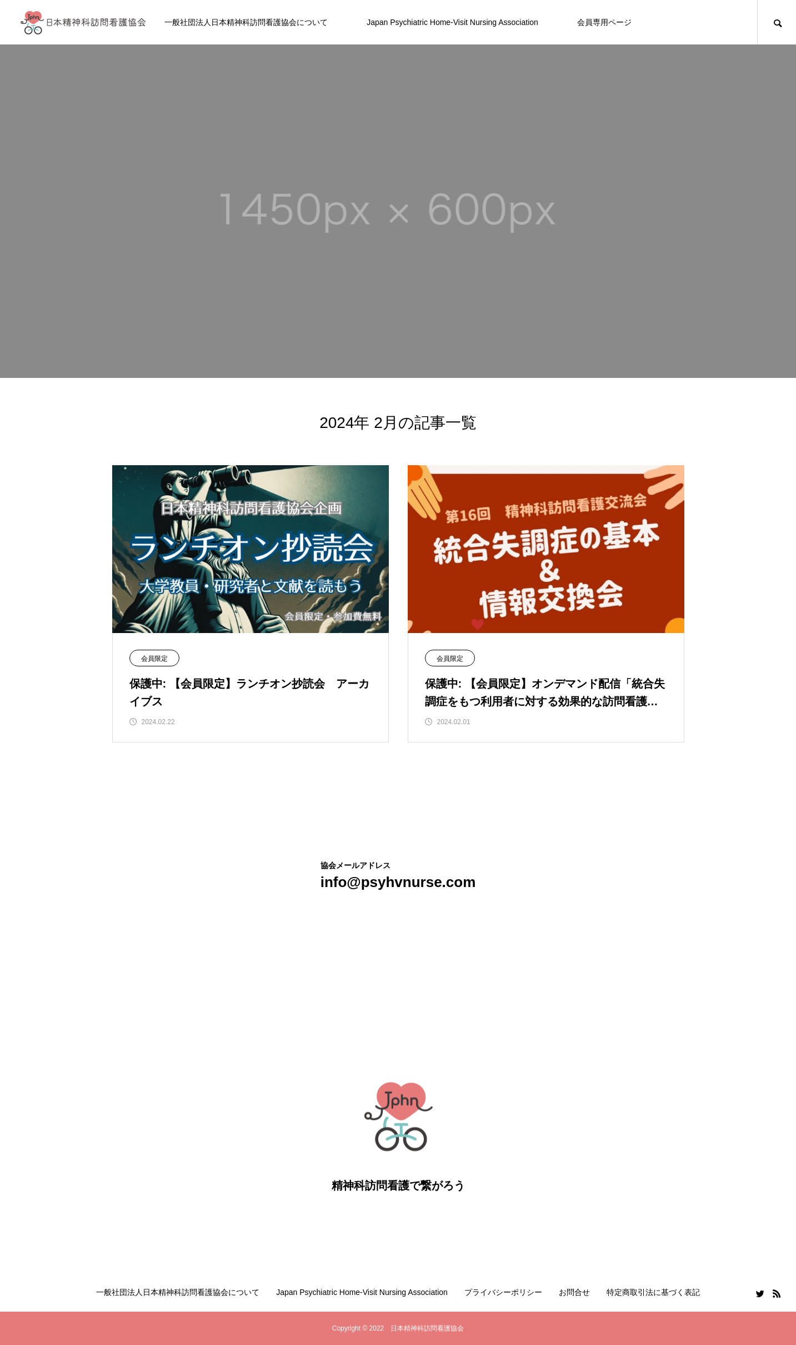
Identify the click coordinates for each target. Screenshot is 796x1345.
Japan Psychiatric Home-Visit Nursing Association (452, 22)
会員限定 (154, 658)
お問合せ (574, 1292)
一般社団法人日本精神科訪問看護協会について (246, 22)
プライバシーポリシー (503, 1292)
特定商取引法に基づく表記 (653, 1292)
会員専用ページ (604, 22)
